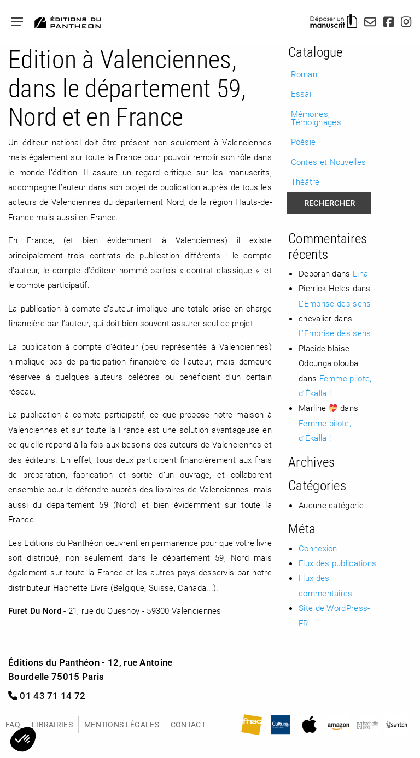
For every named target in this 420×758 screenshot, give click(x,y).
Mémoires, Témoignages (316, 117)
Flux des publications (337, 562)
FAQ (12, 724)
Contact (188, 724)
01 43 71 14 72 (47, 695)
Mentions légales (121, 724)
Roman (304, 73)
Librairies (52, 724)
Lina (360, 273)
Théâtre (305, 181)
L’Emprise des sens (335, 303)
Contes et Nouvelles (328, 161)
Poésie (303, 141)
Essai (301, 93)
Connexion (318, 548)
